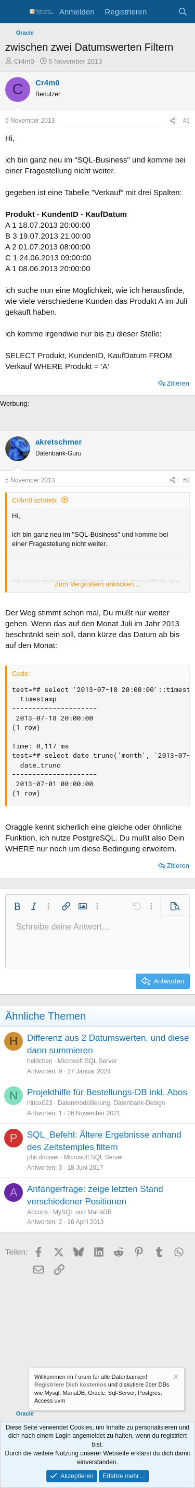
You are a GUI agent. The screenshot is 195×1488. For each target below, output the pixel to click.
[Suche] (183, 11)
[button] (17, 906)
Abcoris (37, 1212)
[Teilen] (172, 121)
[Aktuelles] (162, 11)
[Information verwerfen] (175, 1378)
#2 (186, 480)
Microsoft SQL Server (87, 1061)
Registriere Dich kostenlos (70, 1384)
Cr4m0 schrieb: (35, 500)
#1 (186, 120)
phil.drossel (43, 1157)
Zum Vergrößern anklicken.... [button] (98, 584)
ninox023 (40, 1103)
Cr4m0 (24, 61)
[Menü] (14, 12)
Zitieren (178, 383)
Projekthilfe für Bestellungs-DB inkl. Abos (107, 1092)
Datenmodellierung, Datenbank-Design (111, 1103)
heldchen (40, 1061)
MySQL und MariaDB (82, 1212)
